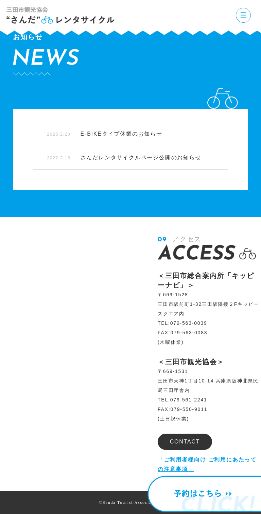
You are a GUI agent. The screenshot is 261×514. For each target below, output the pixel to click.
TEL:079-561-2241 (182, 399)
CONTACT (185, 441)
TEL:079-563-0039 (182, 323)
